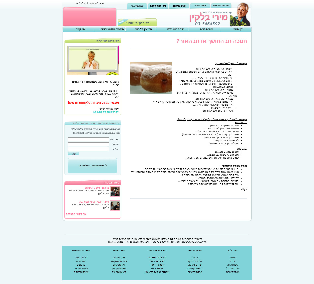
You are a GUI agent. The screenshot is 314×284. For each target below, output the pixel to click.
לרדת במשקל (195, 261)
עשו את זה (232, 264)
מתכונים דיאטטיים (221, 5)
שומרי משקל (233, 268)
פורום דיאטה (200, 5)
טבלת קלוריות (195, 272)
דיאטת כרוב (119, 264)
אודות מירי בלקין (175, 29)
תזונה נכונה (157, 268)
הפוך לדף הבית (97, 3)
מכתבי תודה (81, 257)
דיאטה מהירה (119, 272)
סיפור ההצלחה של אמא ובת (94, 201)
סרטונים (81, 264)
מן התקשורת (233, 272)
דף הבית (237, 29)
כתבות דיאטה (137, 6)
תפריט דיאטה (157, 264)
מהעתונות (81, 261)
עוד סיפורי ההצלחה (76, 214)
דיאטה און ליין (119, 268)
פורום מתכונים (178, 6)
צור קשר (80, 29)
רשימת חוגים (206, 29)
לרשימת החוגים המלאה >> (93, 165)
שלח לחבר (80, 3)
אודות (233, 261)
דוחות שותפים (81, 268)
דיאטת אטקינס (119, 261)
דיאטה (232, 257)
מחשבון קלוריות (143, 29)
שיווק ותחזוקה (81, 272)
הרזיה (195, 257)
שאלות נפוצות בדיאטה (157, 272)
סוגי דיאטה (119, 257)
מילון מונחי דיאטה (158, 6)
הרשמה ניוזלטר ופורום (112, 29)
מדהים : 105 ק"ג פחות (97, 187)
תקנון (110, 241)
